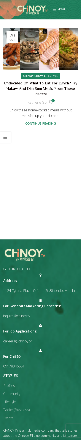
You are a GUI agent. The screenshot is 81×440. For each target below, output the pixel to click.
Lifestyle (51, 76)
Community (11, 393)
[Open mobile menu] (59, 9)
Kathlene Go (37, 102)
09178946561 (14, 366)
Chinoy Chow (33, 76)
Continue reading (40, 123)
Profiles (9, 385)
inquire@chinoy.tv (16, 315)
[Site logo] (32, 9)
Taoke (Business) (16, 409)
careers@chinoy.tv (17, 341)
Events (8, 418)
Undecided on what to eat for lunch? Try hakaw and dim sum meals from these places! (40, 89)
